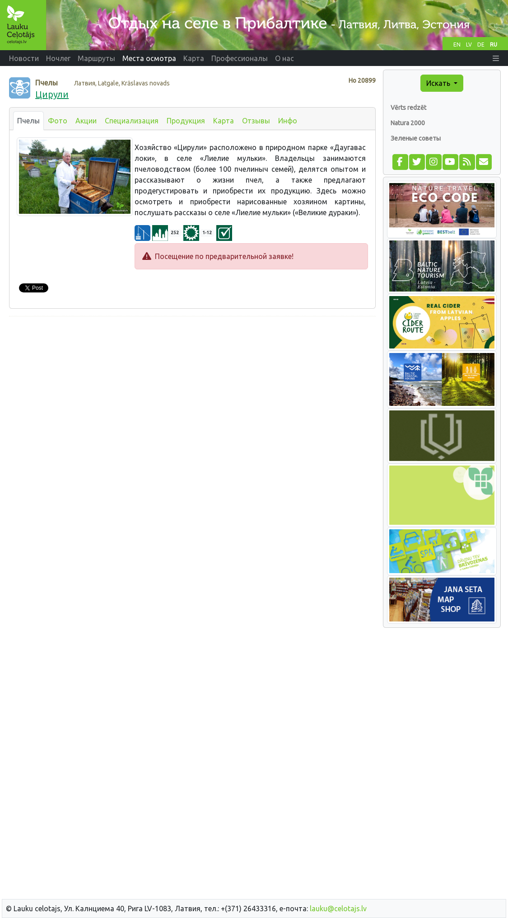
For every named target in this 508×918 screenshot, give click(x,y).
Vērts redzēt (408, 107)
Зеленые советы (416, 138)
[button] (496, 58)
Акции (86, 121)
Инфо (287, 121)
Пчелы (28, 121)
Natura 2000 (408, 123)
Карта (223, 121)
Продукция (186, 121)
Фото (57, 121)
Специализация (131, 121)
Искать (439, 83)
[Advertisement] (192, 387)
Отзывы (256, 121)
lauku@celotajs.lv (338, 908)
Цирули (52, 94)
